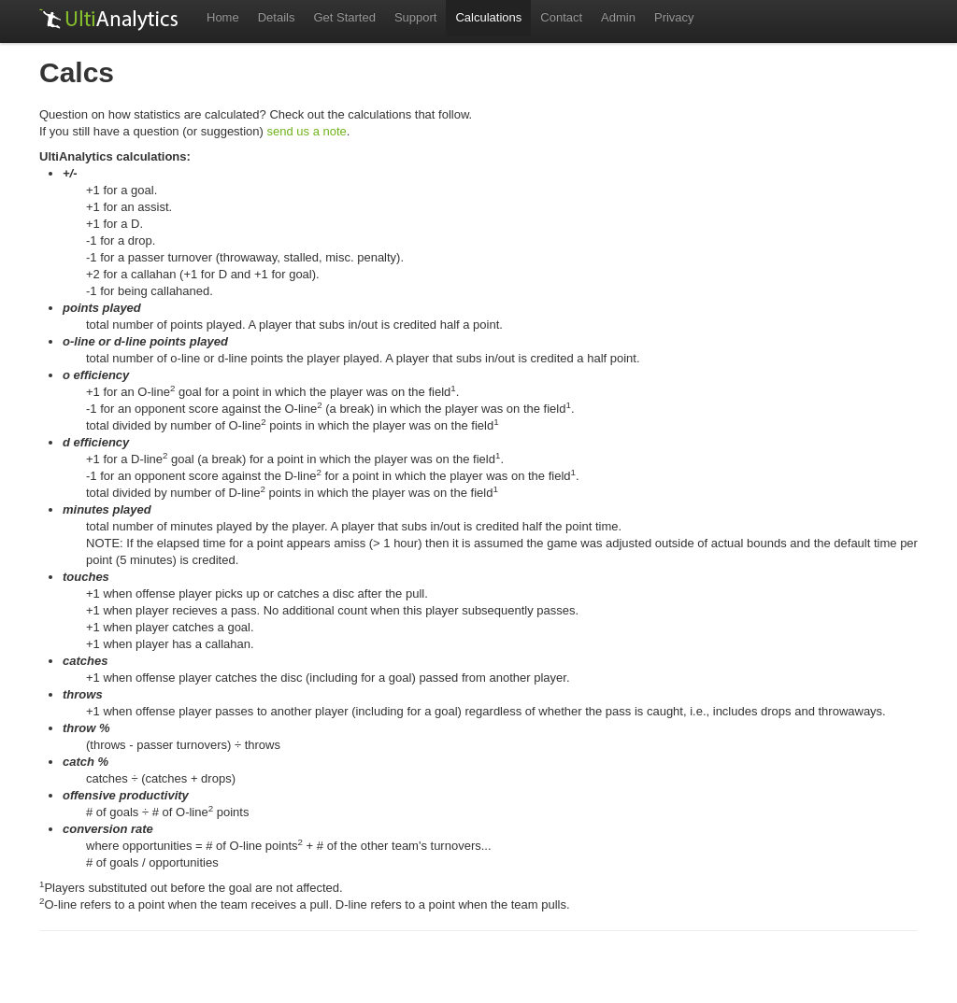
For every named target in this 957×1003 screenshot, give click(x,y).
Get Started (344, 17)
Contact (561, 17)
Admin (618, 17)
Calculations (488, 17)
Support (415, 17)
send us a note (307, 131)
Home (223, 17)
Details (276, 17)
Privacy (674, 17)
